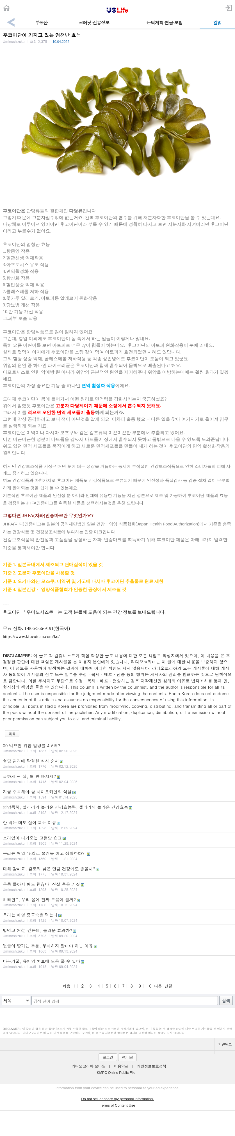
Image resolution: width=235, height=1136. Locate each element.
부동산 (41, 22)
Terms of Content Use (117, 1105)
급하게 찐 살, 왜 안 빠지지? (117, 778)
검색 (226, 1001)
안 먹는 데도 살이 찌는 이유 (117, 825)
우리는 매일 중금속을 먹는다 (117, 917)
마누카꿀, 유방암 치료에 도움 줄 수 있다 (117, 963)
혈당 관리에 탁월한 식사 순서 (117, 763)
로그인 (108, 1057)
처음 (66, 986)
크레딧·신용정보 (94, 22)
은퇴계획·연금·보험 (165, 22)
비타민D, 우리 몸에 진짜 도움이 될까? (117, 902)
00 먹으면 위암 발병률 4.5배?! (117, 747)
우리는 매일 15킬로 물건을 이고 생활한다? (117, 855)
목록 (12, 733)
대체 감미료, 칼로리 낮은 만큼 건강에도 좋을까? (117, 871)
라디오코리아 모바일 (88, 1066)
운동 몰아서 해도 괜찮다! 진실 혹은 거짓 (117, 886)
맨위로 (225, 1044)
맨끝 (168, 986)
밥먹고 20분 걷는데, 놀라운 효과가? (117, 932)
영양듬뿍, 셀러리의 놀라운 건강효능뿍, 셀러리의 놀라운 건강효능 (117, 809)
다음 (158, 986)
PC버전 (127, 1057)
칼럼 (217, 22)
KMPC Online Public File (116, 1073)
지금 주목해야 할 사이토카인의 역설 (117, 794)
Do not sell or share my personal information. (117, 1099)
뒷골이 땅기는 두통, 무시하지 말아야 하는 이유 (117, 948)
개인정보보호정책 (151, 1066)
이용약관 (121, 1066)
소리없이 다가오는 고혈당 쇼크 (117, 840)
